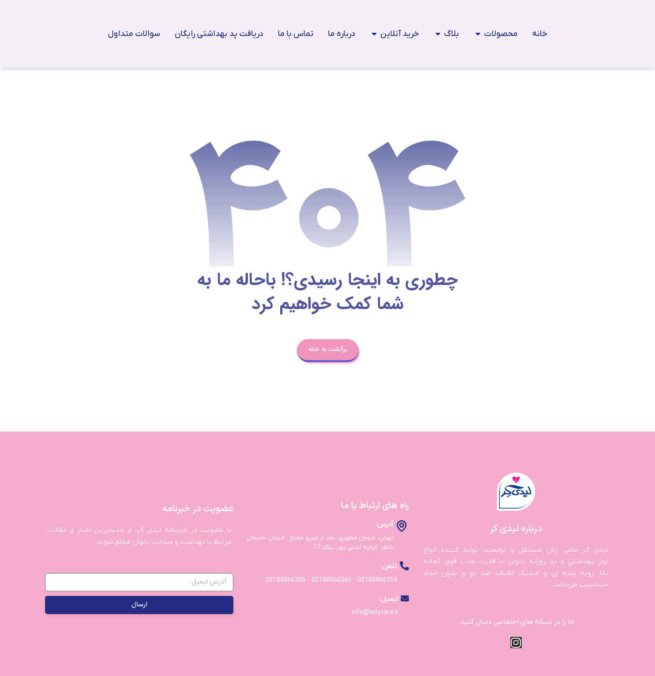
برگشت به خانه (327, 351)
